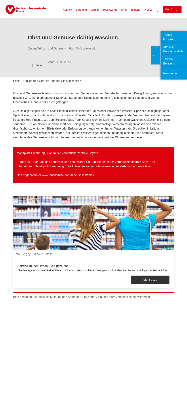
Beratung (81, 9)
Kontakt (67, 9)
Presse (148, 9)
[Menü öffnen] (172, 9)
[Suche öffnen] (158, 9)
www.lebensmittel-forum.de (59, 175)
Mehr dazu (150, 279)
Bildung (135, 9)
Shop (124, 9)
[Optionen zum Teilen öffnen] (37, 65)
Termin (94, 9)
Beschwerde (109, 9)
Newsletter (170, 73)
